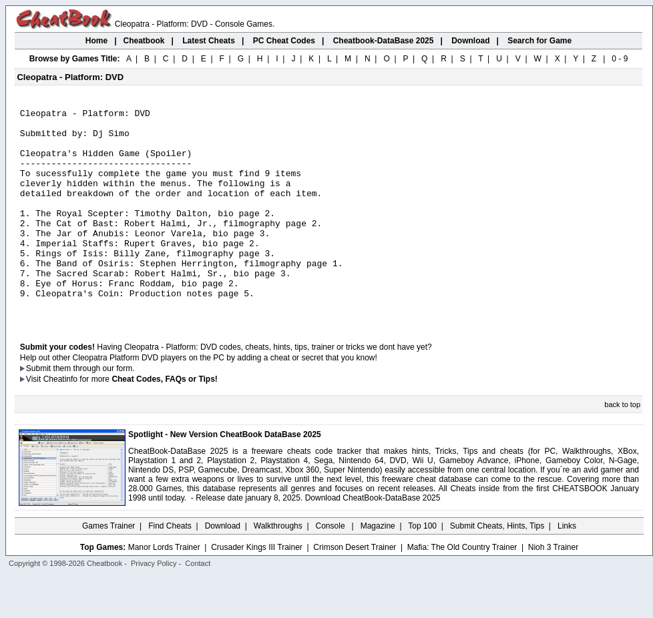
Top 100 (422, 568)
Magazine (378, 568)
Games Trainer (108, 568)
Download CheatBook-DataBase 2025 (373, 540)
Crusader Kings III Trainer (256, 589)
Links (567, 568)
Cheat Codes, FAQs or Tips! (164, 421)
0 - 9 (620, 58)
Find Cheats (170, 568)
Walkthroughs (278, 568)
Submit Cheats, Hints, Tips (497, 568)
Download (222, 568)
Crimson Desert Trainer (354, 589)
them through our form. (94, 410)
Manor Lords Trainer (164, 589)
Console (331, 568)
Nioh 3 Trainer (553, 589)
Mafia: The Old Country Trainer (462, 589)
